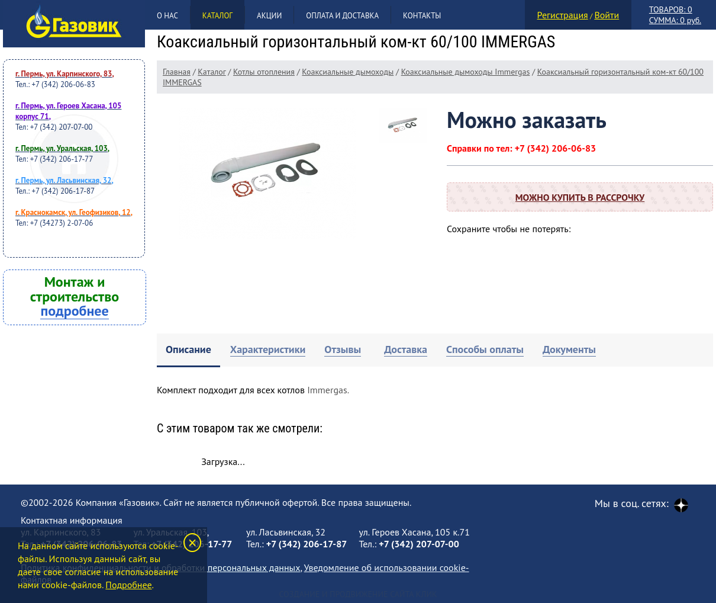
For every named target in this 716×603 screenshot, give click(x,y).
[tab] (188, 350)
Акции (269, 16)
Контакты (422, 16)
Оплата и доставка (342, 16)
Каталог (217, 16)
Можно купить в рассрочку (579, 197)
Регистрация (562, 15)
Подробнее (128, 585)
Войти (606, 15)
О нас (167, 16)
